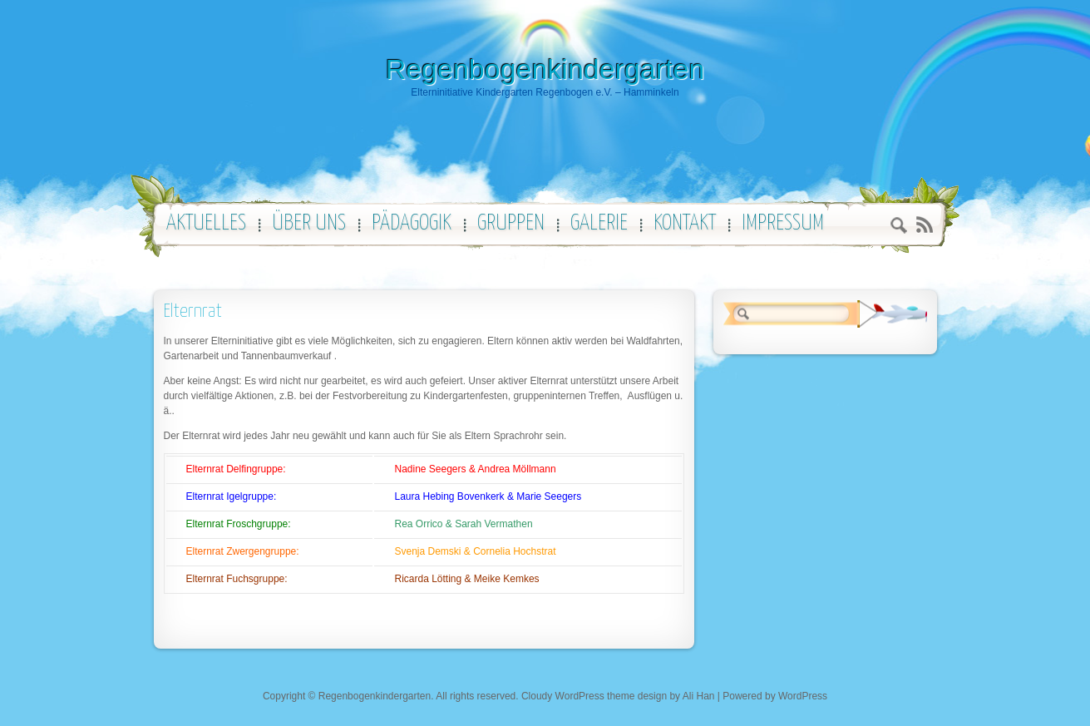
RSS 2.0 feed (924, 225)
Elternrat (193, 311)
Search (899, 227)
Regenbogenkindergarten (545, 69)
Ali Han (699, 696)
